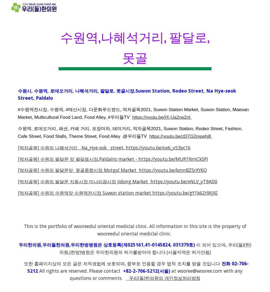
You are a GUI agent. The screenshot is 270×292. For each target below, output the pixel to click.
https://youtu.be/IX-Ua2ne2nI (161, 117)
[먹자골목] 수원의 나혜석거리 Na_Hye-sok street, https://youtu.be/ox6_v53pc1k (104, 147)
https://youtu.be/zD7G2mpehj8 (180, 136)
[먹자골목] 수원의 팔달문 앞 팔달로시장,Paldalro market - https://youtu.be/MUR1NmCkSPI (113, 159)
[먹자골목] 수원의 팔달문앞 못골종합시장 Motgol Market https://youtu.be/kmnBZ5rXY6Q (112, 170)
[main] (134, 47)
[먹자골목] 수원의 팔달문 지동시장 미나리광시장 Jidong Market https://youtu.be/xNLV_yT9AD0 (117, 181)
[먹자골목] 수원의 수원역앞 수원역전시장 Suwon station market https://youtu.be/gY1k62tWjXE (118, 193)
